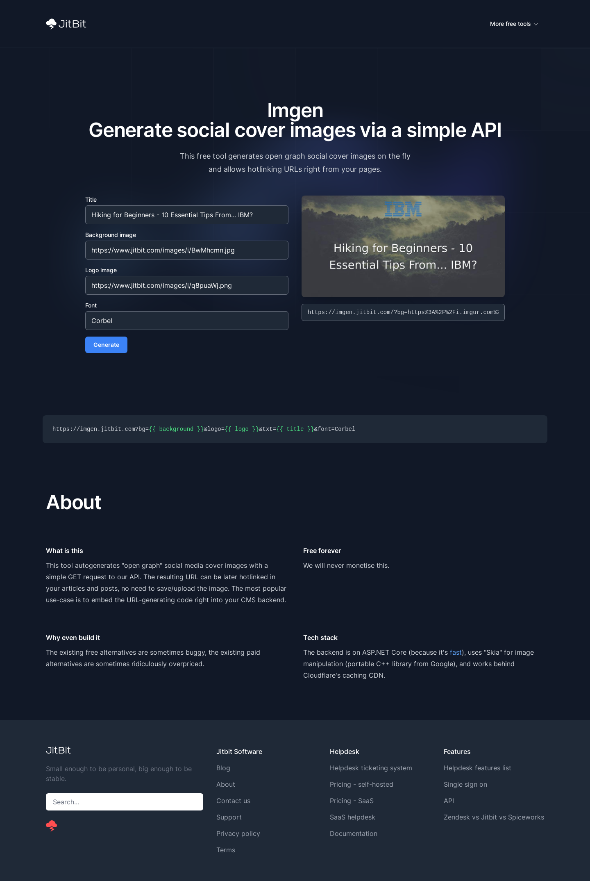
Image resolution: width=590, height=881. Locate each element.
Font (91, 305)
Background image (110, 234)
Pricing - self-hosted (361, 784)
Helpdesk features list (477, 768)
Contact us (233, 801)
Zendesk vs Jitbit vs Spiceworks (494, 817)
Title (91, 199)
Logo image (101, 269)
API (449, 801)
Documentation (353, 833)
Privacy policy (238, 833)
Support (229, 817)
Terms (225, 850)
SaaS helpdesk (352, 817)
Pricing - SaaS (352, 801)
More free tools (514, 23)
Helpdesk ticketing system (371, 768)
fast (456, 652)
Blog (223, 768)
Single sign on (465, 784)
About (225, 784)
